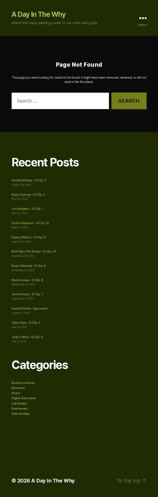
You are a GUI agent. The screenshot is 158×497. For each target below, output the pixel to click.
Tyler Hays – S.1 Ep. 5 (25, 322)
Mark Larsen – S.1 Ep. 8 (27, 280)
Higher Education (23, 398)
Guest (15, 393)
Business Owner (23, 382)
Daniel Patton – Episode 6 (29, 308)
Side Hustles (20, 413)
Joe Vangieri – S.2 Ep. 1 (27, 208)
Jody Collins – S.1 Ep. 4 (27, 337)
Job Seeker (19, 403)
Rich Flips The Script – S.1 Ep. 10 (33, 251)
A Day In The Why (38, 14)
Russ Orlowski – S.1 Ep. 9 (28, 265)
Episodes (18, 388)
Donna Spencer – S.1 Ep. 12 (30, 223)
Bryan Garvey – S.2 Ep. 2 (28, 194)
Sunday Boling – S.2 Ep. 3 (28, 180)
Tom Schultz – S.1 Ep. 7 (27, 294)
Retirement (19, 408)
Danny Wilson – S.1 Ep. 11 (28, 237)
